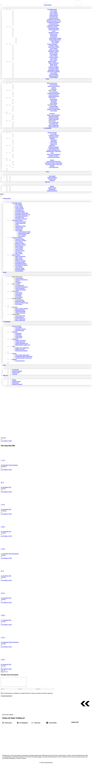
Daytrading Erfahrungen (53, 19)
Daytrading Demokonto (53, 93)
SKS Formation (55, 41)
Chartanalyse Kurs (54, 148)
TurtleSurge (54, 140)
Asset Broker (52, 97)
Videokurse (52, 145)
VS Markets (54, 89)
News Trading (53, 60)
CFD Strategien (54, 54)
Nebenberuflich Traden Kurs (53, 151)
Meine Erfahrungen (52, 83)
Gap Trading (53, 58)
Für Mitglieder (47, 128)
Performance (35, 728)
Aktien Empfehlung (54, 63)
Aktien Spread (53, 66)
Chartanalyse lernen (53, 28)
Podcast (48, 729)
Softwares (52, 113)
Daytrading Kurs (53, 24)
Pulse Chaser (53, 142)
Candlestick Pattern (53, 32)
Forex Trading (53, 12)
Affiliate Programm (52, 190)
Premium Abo (52, 179)
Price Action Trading (53, 47)
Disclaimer (27, 743)
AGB (60, 742)
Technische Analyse (52, 26)
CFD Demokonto (53, 92)
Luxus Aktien (53, 73)
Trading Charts (54, 34)
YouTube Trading (50, 726)
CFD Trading (53, 11)
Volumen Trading (53, 57)
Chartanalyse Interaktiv (53, 157)
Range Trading (54, 52)
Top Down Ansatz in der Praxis (53, 164)
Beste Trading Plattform (53, 115)
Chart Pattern (53, 37)
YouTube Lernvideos (51, 728)
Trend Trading (53, 48)
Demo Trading (52, 90)
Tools (52, 153)
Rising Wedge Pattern (55, 39)
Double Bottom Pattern (55, 38)
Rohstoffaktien (54, 77)
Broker (47, 79)
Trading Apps (52, 121)
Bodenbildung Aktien (53, 70)
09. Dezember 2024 (6, 664)
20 (4, 670)
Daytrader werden (53, 18)
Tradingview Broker (54, 118)
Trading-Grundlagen (53, 147)
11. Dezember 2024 (6, 620)
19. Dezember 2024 (6, 509)
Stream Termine (21, 729)
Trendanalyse (53, 35)
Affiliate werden (63, 743)
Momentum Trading (53, 51)
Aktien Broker (53, 99)
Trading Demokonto (53, 96)
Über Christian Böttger (37, 729)
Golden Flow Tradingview (53, 154)
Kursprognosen (54, 16)
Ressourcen (45, 743)
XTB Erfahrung (54, 84)
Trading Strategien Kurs (53, 150)
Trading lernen (47, 5)
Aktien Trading (52, 61)
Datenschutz (45, 742)
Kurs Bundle (52, 176)
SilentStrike (54, 141)
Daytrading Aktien (53, 68)
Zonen (53, 31)
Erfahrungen (52, 189)
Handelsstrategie (52, 105)
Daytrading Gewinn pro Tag (53, 21)
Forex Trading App (54, 122)
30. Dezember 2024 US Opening (9, 465)
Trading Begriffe (53, 15)
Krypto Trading (54, 13)
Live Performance (53, 167)
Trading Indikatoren (53, 29)
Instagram (49, 725)
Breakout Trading (53, 50)
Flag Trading (55, 42)
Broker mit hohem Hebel (53, 109)
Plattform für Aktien (53, 67)
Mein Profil (20, 725)
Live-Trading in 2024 (6, 441)
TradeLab (52, 138)
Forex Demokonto (53, 95)
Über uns (47, 182)
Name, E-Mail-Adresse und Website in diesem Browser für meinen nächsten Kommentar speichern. (27, 693)
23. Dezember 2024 (6, 487)
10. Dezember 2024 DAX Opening (10, 642)
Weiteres (52, 166)
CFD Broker (54, 102)
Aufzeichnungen (53, 137)
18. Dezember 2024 (6, 531)
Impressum (28, 742)
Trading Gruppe (52, 188)
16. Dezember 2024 (6, 576)
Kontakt (78, 743)
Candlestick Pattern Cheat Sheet (53, 163)
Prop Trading (53, 110)
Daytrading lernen (52, 9)
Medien (52, 186)
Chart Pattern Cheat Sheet (54, 161)
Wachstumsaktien (53, 76)
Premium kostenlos (37, 725)
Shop (47, 171)
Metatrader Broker (53, 116)
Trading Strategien (52, 44)
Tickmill (53, 87)
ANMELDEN (75, 722)
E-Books (52, 160)
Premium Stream (52, 132)
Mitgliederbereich (21, 726)
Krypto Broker (53, 103)
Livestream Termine (53, 135)
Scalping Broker (53, 106)
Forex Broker (53, 100)
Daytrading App (53, 123)
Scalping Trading (53, 45)
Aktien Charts (53, 64)
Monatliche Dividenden (53, 71)
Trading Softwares (54, 119)
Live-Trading (53, 134)
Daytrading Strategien (53, 25)
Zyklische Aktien (53, 74)
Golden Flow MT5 (53, 155)
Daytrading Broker (53, 108)
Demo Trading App (54, 125)
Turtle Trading (53, 55)
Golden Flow (53, 144)
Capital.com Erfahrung (54, 86)
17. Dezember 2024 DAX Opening (10, 553)
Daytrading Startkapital (53, 22)
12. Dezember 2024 (6, 598)
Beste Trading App (54, 126)
